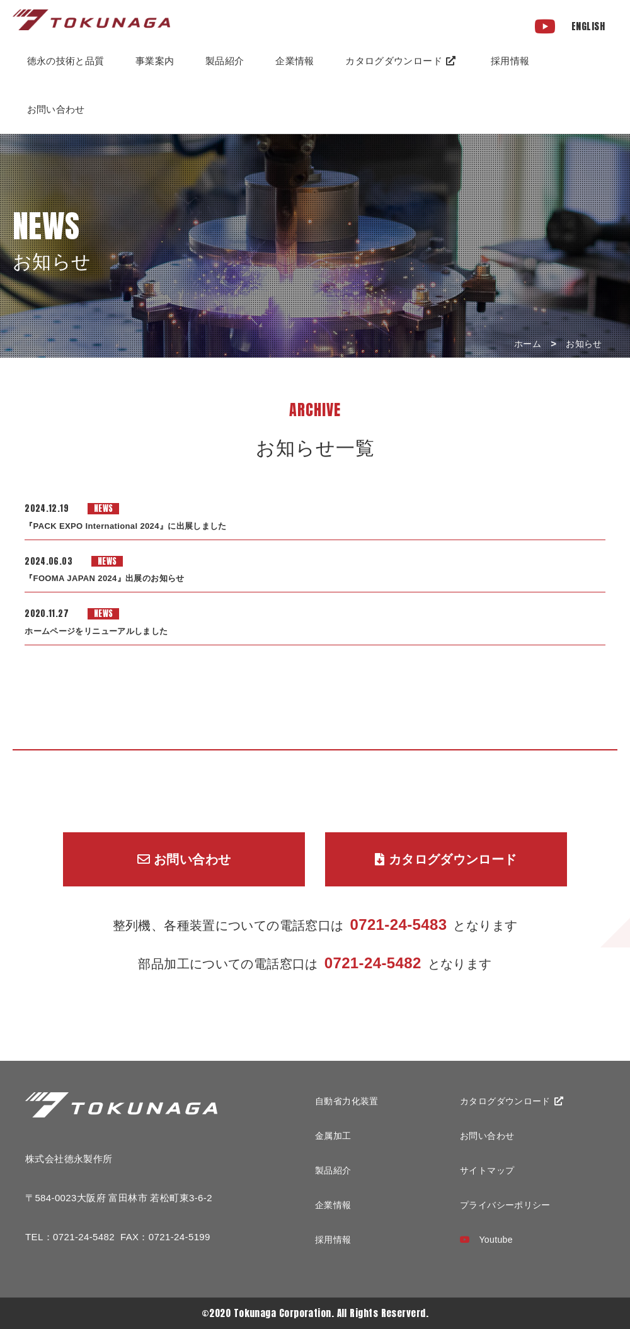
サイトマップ (487, 1170)
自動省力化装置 (347, 1101)
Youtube (486, 1240)
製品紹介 (224, 60)
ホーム (527, 344)
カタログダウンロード (400, 60)
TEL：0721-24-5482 (70, 1236)
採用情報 (510, 60)
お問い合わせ (56, 109)
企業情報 (333, 1205)
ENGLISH (588, 26)
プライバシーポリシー (505, 1205)
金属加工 (333, 1136)
